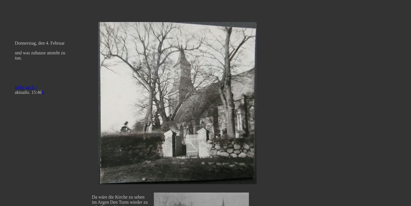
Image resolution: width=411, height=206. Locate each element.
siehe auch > (26, 87)
